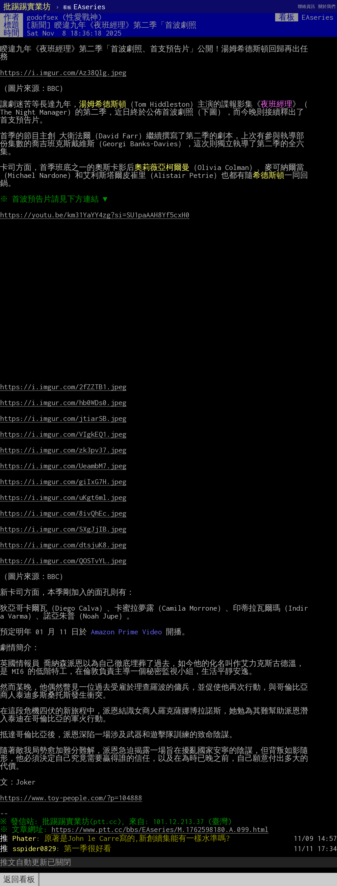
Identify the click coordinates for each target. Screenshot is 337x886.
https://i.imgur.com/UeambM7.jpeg (63, 465)
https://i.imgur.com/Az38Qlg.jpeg (63, 72)
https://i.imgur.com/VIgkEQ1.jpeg (63, 434)
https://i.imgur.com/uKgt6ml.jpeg (63, 497)
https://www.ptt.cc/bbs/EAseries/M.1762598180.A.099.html (161, 829)
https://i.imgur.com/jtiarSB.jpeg (63, 418)
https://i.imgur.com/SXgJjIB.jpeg (63, 529)
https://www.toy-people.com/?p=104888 (71, 797)
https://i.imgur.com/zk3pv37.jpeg (63, 450)
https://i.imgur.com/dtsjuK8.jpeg (63, 544)
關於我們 (326, 6)
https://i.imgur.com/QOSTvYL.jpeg (63, 560)
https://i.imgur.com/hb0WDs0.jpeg (63, 402)
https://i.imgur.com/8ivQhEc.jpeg (63, 513)
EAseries (84, 6)
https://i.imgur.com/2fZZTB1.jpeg (63, 386)
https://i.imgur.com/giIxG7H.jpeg (63, 481)
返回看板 (19, 879)
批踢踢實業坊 (27, 6)
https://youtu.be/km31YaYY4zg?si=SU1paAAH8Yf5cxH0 (95, 214)
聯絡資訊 (306, 6)
